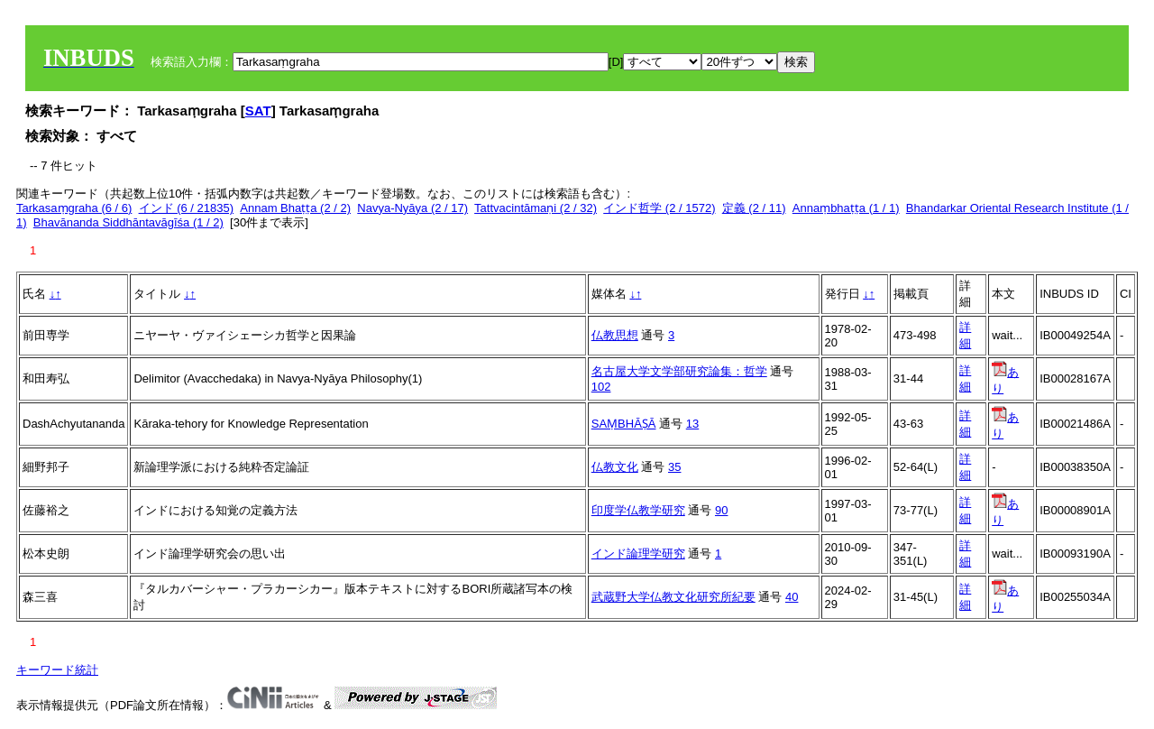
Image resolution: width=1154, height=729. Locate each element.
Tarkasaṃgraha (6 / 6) (74, 208)
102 (601, 386)
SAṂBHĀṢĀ (623, 423)
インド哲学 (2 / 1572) (659, 208)
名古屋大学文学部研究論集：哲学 (679, 371)
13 (692, 423)
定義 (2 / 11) (754, 208)
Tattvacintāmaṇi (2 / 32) (535, 208)
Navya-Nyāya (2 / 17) (412, 208)
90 (721, 510)
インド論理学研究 (638, 553)
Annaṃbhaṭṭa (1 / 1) (846, 208)
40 (791, 597)
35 (674, 467)
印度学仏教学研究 (638, 510)
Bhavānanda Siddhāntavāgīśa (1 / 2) (128, 222)
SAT (258, 110)
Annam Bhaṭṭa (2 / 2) (295, 208)
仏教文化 (614, 467)
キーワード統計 (57, 670)
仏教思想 (614, 335)
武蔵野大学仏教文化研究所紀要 (673, 597)
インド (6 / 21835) (186, 208)
